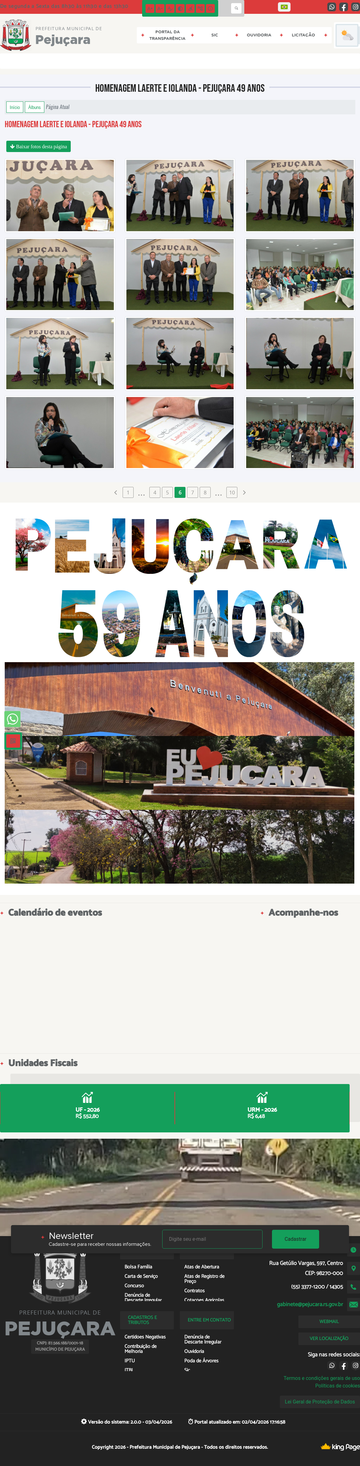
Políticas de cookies (337, 1386)
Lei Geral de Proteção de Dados (320, 1402)
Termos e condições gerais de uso (322, 1378)
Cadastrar (296, 1239)
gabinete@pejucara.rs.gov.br (310, 1304)
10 (232, 492)
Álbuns (34, 107)
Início (15, 107)
